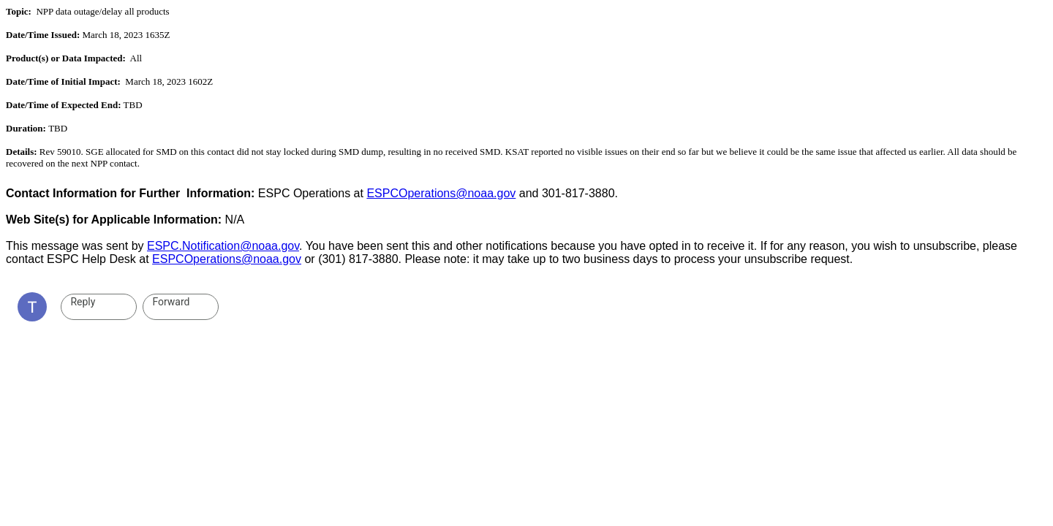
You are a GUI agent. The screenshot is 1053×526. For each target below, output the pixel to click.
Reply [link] (82, 302)
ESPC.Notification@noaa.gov (223, 246)
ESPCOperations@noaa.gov (441, 193)
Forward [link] (170, 302)
